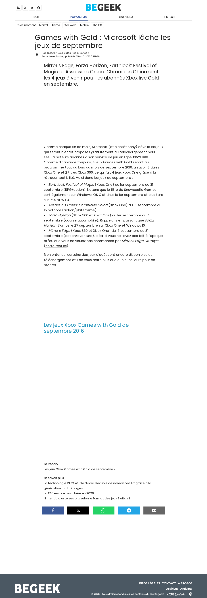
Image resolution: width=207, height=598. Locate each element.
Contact (169, 583)
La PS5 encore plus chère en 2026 (69, 493)
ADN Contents (176, 594)
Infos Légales (149, 583)
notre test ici (56, 246)
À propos (185, 583)
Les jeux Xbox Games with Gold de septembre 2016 (82, 469)
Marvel (43, 25)
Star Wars (70, 25)
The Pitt (97, 25)
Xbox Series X (81, 52)
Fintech (169, 17)
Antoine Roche (55, 56)
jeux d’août (98, 254)
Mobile (84, 25)
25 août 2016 (83, 56)
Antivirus (186, 589)
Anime (56, 25)
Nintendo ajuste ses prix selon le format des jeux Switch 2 (87, 498)
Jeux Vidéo (126, 17)
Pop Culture (78, 17)
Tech (35, 17)
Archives (172, 589)
